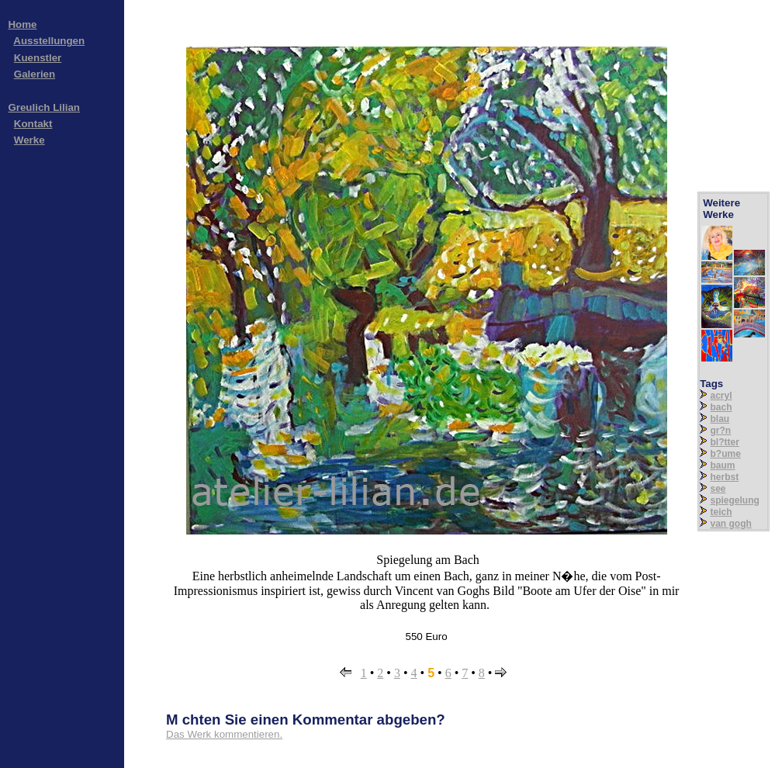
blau (720, 418)
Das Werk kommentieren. (224, 734)
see (718, 488)
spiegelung (735, 500)
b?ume (726, 453)
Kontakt (33, 124)
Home (22, 24)
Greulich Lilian (44, 107)
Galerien (34, 74)
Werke (29, 140)
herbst (725, 477)
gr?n (721, 430)
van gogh (731, 523)
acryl (721, 395)
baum (723, 465)
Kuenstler (37, 58)
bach (721, 407)
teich (721, 512)
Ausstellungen (49, 41)
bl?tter (725, 442)
